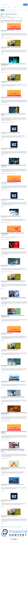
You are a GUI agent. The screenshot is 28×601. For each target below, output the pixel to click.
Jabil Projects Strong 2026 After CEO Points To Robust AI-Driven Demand (13, 381)
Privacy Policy (16, 536)
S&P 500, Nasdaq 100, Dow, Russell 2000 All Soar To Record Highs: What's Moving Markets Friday (13, 64)
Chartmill (3, 54)
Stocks (9, 104)
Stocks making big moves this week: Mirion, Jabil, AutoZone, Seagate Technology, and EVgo (12, 233)
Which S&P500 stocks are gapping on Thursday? (9, 365)
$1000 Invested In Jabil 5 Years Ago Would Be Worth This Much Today (13, 199)
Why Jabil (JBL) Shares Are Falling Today (7, 30)
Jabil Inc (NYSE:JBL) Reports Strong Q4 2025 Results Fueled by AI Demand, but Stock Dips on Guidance (14, 413)
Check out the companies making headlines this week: (9, 237)
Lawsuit (14, 173)
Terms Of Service (22, 536)
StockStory (3, 104)
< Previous (2, 22)
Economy (7, 104)
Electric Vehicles (8, 239)
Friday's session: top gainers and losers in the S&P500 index (11, 47)
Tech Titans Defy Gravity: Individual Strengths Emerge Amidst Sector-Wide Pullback (13, 114)
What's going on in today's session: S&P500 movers (10, 515)
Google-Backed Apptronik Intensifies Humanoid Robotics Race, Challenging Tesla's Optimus (13, 166)
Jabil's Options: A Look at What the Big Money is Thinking (11, 132)
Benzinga (3, 458)
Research (21, 18)
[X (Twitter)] (11, 539)
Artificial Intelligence (9, 173)
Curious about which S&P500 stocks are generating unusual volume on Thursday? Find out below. (12, 316)
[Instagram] (17, 539)
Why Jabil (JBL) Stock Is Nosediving (7, 333)
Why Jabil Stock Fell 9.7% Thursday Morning (8, 265)
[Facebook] (13, 539)
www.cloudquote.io (20, 534)
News (12, 18)
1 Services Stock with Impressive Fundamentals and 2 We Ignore (11, 97)
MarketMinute (3, 173)
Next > (20, 22)
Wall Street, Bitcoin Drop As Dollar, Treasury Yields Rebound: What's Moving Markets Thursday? (13, 298)
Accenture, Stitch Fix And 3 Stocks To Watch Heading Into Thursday (12, 484)
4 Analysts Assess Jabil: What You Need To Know (9, 148)
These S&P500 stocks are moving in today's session (10, 81)
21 (16, 22)
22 (18, 22)
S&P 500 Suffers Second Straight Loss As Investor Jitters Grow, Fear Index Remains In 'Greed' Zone (13, 468)
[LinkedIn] (15, 539)
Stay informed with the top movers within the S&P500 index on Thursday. (13, 281)
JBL (16, 14)
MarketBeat (3, 222)
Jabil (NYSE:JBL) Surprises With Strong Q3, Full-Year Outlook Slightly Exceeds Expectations (14, 432)
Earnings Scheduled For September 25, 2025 (8, 500)
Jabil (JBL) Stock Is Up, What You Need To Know (9, 182)
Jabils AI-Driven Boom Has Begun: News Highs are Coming (11, 216)
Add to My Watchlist (17, 17)
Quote (4, 18)
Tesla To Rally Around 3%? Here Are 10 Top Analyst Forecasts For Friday (13, 248)
